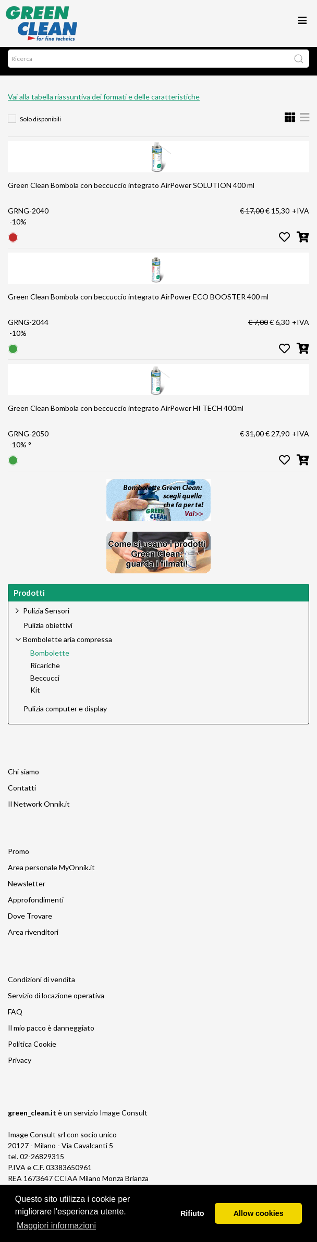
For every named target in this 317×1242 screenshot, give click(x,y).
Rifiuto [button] (192, 1213)
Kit (35, 695)
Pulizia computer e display (65, 714)
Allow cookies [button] (259, 1213)
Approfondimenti (36, 904)
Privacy (19, 1065)
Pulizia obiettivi (47, 630)
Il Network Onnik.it (39, 809)
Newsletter (26, 888)
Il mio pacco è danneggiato (51, 1032)
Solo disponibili (40, 124)
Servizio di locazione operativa (56, 1000)
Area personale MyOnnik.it (51, 872)
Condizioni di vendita (41, 984)
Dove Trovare (30, 921)
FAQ (15, 1016)
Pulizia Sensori (46, 615)
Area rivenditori (33, 937)
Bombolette (49, 658)
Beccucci (44, 683)
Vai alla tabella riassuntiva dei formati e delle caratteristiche (104, 101)
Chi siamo (23, 776)
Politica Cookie (32, 1049)
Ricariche (45, 671)
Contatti (22, 792)
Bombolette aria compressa (67, 644)
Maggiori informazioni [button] (56, 1225)
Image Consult (124, 1117)
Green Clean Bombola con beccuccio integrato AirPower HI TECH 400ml (125, 413)
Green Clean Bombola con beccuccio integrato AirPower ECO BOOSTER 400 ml (138, 301)
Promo (18, 856)
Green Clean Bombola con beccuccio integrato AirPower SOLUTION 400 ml (131, 190)
